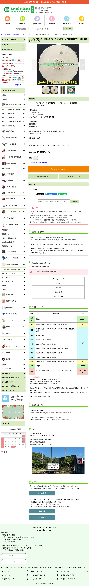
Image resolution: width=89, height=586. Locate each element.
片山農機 (50, 583)
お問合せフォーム (14, 556)
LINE (14, 562)
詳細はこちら (20, 85)
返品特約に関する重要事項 (38, 162)
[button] (34, 64)
